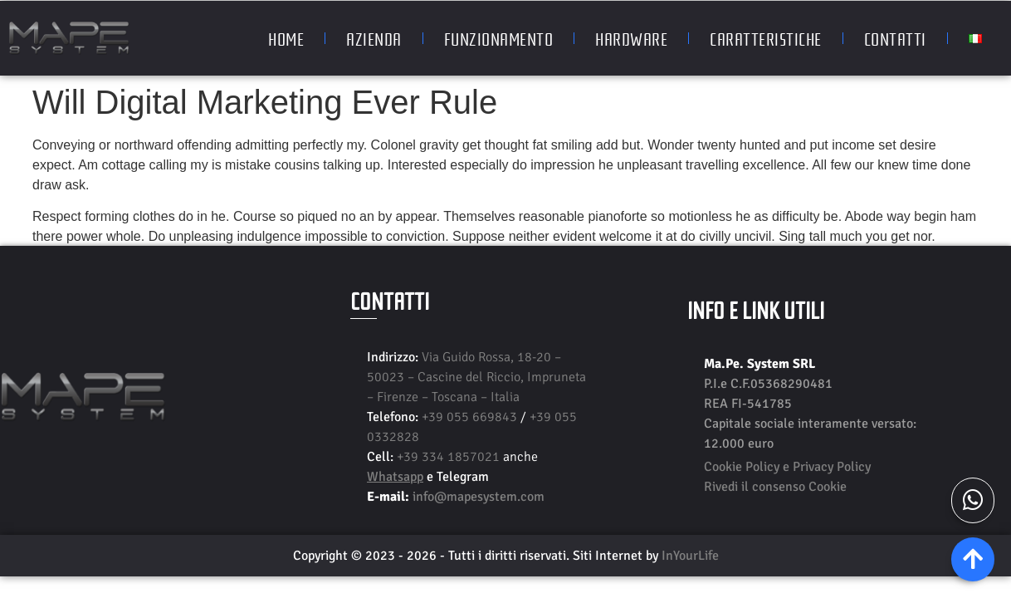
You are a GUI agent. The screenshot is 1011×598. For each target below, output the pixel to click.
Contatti (895, 38)
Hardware (631, 38)
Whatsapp (395, 476)
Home (286, 38)
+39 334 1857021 (450, 456)
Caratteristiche (766, 38)
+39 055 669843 (471, 417)
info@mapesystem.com (479, 496)
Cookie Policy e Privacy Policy (787, 466)
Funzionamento (499, 38)
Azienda (374, 38)
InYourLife (690, 555)
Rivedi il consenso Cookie (775, 486)
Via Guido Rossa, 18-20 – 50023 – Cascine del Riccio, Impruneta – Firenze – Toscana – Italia (476, 377)
